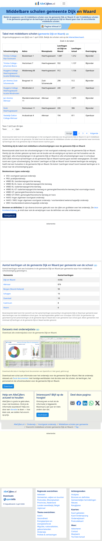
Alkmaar (6, 284)
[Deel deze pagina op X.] (97, 403)
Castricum (7, 303)
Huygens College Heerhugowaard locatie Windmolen (11, 91)
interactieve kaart (76, 37)
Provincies (41, 502)
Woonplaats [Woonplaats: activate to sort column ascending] (47, 51)
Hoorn (6, 307)
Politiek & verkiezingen (47, 534)
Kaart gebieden (77, 513)
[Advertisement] (51, 243)
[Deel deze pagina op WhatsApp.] (91, 403)
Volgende (94, 133)
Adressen (41, 494)
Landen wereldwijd (45, 505)
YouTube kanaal (78, 537)
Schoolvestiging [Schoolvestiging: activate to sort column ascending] (10, 51)
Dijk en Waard (9, 280)
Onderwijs (41, 532)
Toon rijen (10, 129)
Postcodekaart (77, 521)
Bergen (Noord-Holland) (13, 289)
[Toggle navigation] (64, 3)
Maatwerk (75, 534)
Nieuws (74, 502)
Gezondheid (42, 518)
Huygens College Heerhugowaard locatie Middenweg (11, 73)
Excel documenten (21, 378)
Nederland (51, 502)
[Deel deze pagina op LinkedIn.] (85, 403)
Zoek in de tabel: (80, 41)
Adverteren (76, 528)
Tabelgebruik (9, 215)
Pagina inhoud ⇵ (51, 26)
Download (8, 386)
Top (76, 427)
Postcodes (41, 500)
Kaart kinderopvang (79, 515)
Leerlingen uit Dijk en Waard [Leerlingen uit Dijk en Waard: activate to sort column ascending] (62, 48)
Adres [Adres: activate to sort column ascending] (24, 51)
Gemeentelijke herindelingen (83, 500)
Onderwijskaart (77, 518)
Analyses (75, 494)
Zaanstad (7, 298)
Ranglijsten (76, 505)
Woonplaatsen (53, 500)
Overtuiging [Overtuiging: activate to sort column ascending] (90, 51)
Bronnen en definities (80, 497)
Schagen (7, 293)
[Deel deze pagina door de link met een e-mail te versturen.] (72, 403)
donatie (14, 409)
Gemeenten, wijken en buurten (50, 497)
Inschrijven (42, 415)
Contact (74, 531)
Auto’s (39, 515)
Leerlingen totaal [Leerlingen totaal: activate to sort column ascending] (76, 49)
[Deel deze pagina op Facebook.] (78, 403)
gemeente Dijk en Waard (51, 33)
